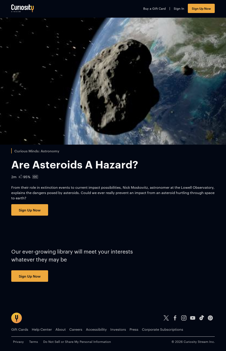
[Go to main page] (22, 8)
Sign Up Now (201, 8)
